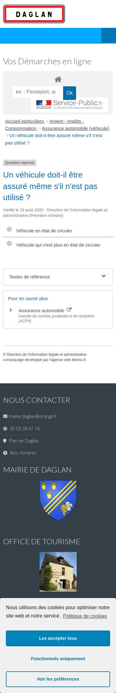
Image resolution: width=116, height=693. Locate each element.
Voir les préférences (58, 679)
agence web (61, 360)
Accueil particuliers (25, 121)
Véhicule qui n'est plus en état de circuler (53, 245)
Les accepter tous (58, 638)
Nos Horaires (21, 453)
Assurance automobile (45, 310)
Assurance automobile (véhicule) (76, 128)
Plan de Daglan (22, 441)
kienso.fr (79, 360)
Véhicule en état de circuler (39, 230)
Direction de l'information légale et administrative (47, 354)
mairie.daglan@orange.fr (33, 416)
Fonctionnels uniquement (58, 658)
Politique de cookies (85, 616)
